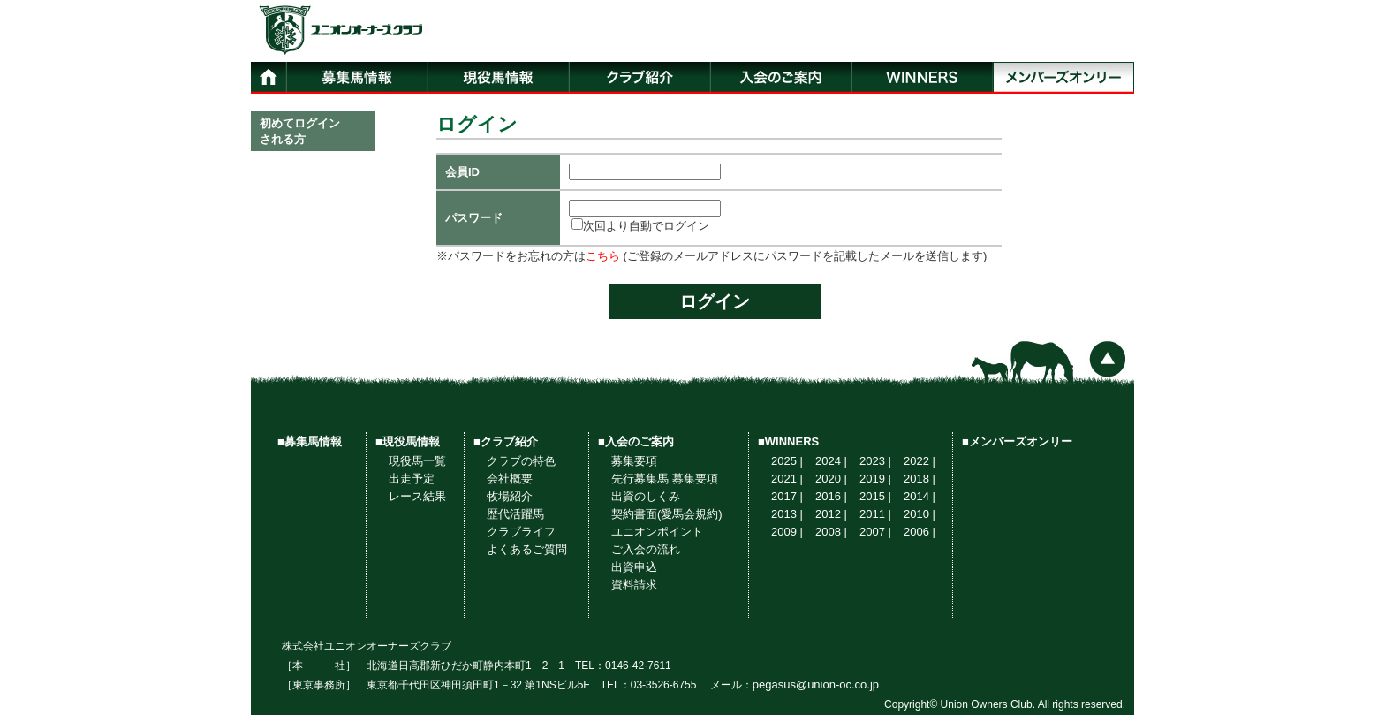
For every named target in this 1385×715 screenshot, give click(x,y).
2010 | (919, 514)
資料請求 (634, 584)
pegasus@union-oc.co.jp (816, 684)
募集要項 (634, 461)
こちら (603, 255)
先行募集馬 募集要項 (664, 478)
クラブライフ (521, 531)
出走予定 (412, 478)
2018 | (919, 478)
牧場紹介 (510, 496)
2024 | (831, 461)
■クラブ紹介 (505, 441)
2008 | (831, 531)
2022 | (919, 461)
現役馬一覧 (417, 461)
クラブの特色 (521, 461)
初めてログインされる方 (300, 131)
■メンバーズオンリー (1017, 441)
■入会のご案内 (636, 441)
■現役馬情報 (407, 441)
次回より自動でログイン (640, 225)
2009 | (787, 531)
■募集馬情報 (309, 441)
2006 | (919, 531)
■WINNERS (788, 441)
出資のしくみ (645, 496)
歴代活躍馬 (515, 514)
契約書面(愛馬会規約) (667, 514)
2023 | (875, 461)
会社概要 (510, 478)
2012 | (831, 514)
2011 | (875, 514)
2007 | (875, 531)
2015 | (875, 496)
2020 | (831, 478)
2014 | (919, 496)
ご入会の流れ (645, 549)
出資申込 (634, 567)
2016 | (831, 496)
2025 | (787, 461)
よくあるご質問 (527, 549)
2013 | (787, 514)
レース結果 (417, 496)
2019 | (875, 478)
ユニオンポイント (657, 531)
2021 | (787, 478)
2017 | (787, 496)
